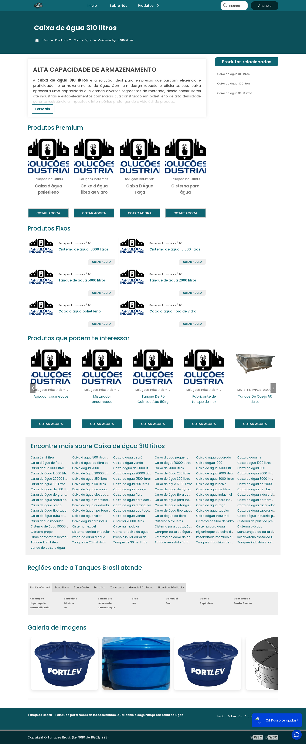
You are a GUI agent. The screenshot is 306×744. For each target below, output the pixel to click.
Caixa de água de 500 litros (51, 489)
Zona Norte (62, 587)
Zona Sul (99, 587)
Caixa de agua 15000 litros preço (220, 468)
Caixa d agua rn (249, 457)
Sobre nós (235, 716)
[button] (273, 388)
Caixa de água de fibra (213, 489)
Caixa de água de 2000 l (255, 484)
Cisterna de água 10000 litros (83, 249)
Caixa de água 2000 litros (215, 473)
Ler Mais (42, 109)
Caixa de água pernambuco (258, 500)
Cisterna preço (42, 532)
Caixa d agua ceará (127, 457)
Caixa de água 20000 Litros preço (138, 473)
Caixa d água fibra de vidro (172, 311)
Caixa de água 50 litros (89, 484)
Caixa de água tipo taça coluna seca (182, 510)
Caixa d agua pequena (171, 457)
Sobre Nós (118, 5)
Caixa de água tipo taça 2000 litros (139, 510)
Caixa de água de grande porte (54, 494)
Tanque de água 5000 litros (82, 280)
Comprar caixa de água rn (174, 532)
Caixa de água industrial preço (260, 494)
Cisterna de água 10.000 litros (174, 249)
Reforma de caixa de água (174, 537)
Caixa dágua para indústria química (98, 521)
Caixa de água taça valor (256, 505)
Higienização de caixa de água (218, 532)
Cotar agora (48, 213)
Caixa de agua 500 (251, 468)
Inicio (221, 716)
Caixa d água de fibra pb (90, 463)
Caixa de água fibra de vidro (176, 494)
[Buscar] (225, 5)
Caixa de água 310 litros (233, 74)
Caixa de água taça (210, 505)
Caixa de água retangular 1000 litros (181, 505)
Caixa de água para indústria (176, 500)
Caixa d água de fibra (46, 463)
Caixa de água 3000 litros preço (261, 479)
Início (92, 5)
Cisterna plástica (249, 526)
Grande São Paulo (141, 587)
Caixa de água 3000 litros (234, 93)
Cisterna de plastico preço (257, 521)
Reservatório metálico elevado (219, 537)
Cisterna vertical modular (91, 532)
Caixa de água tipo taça (49, 510)
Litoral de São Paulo (171, 587)
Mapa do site (269, 716)
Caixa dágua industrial (212, 516)
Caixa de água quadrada (90, 505)
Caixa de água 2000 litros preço (261, 473)
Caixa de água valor (87, 516)
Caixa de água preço (46, 505)
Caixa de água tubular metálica (54, 516)
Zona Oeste (81, 587)
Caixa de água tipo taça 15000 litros (98, 510)
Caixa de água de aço (129, 489)
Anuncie (265, 5)
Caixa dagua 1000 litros (254, 463)
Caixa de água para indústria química (224, 500)
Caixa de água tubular (212, 510)
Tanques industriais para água (259, 542)
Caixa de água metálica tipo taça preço (60, 500)
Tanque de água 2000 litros (173, 280)
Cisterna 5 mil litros (169, 521)
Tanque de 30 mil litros (130, 542)
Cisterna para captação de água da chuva (186, 526)
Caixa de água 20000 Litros (92, 473)
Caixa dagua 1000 (209, 463)
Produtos (149, 5)
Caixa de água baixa (211, 484)
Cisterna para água (210, 526)
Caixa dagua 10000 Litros (173, 463)
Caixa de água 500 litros (131, 484)
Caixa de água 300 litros (234, 84)
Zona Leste (117, 587)
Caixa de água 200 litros (172, 473)
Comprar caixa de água (131, 532)
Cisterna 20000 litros (128, 521)
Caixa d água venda (128, 463)
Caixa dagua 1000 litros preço (52, 468)
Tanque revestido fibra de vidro (178, 542)
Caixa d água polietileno (79, 311)
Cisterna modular (126, 526)
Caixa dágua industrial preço (258, 516)
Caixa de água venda (129, 516)
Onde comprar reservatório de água (58, 537)
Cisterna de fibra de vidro (215, 521)
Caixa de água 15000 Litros (50, 473)
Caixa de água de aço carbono (178, 489)
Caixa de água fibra (127, 494)
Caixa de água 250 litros (90, 479)
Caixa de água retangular (132, 505)
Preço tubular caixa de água (134, 537)
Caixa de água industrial (214, 494)
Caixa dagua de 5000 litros (133, 468)
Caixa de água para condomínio (137, 500)
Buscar (235, 5)
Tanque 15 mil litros (45, 542)
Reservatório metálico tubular (259, 537)
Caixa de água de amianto (92, 489)
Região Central (40, 587)
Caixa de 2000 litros (169, 468)
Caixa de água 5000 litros (173, 484)
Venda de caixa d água (48, 548)
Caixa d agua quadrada (213, 457)
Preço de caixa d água (88, 537)
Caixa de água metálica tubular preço (100, 500)
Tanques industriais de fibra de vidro (223, 542)
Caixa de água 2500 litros (132, 479)
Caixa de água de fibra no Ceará (261, 489)
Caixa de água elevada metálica (96, 494)
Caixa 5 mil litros (43, 457)
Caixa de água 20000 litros (50, 479)
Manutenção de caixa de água (260, 532)
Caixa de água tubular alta (257, 510)
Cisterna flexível (84, 526)
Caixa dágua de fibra (170, 516)
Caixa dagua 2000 (85, 468)
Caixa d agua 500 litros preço (93, 457)
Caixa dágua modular (47, 521)
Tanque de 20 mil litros (89, 542)
